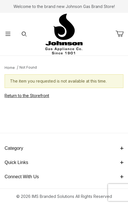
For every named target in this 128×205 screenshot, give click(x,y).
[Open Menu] (8, 34)
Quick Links (64, 162)
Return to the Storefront (27, 95)
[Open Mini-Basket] (121, 34)
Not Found (28, 67)
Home (10, 67)
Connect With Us (64, 176)
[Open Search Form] (24, 34)
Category (64, 148)
